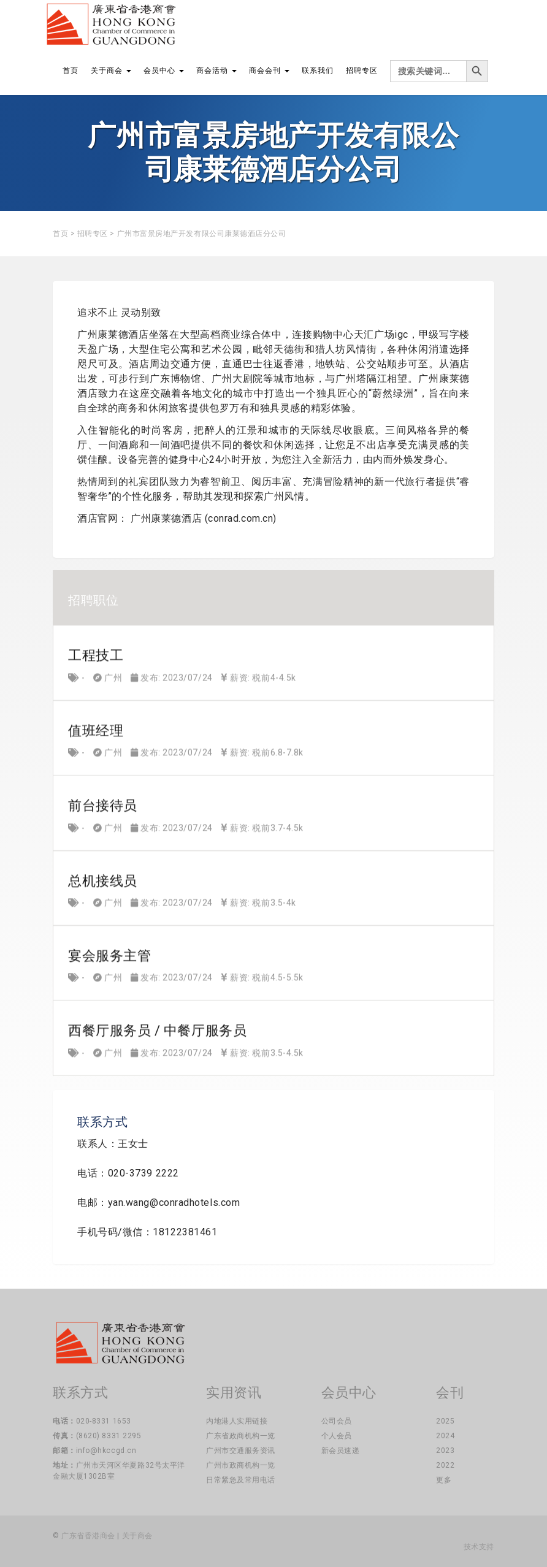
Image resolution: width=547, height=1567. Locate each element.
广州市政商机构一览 (240, 1465)
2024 (445, 1436)
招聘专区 (362, 70)
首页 (70, 70)
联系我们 (318, 70)
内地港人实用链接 (236, 1421)
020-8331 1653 (103, 1421)
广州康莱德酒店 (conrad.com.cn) (204, 518)
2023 (445, 1450)
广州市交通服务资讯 (240, 1450)
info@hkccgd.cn (106, 1450)
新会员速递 (340, 1450)
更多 (443, 1480)
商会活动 (216, 70)
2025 (445, 1421)
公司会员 (336, 1421)
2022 (445, 1465)
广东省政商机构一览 (240, 1436)
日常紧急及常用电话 (240, 1480)
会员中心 (163, 70)
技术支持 (479, 1546)
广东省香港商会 (88, 1535)
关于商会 (111, 70)
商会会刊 (269, 70)
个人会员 (336, 1436)
